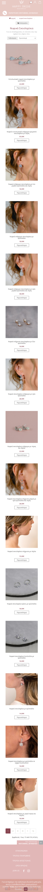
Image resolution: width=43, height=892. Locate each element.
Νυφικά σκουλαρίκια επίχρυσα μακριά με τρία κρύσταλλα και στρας (21, 500)
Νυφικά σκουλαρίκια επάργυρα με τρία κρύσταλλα (21, 395)
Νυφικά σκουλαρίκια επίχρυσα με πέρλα (22, 551)
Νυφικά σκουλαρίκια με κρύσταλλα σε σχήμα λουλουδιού (21, 762)
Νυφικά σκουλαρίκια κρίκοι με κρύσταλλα (21, 604)
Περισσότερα (22, 88)
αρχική (12, 18)
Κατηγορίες (22, 23)
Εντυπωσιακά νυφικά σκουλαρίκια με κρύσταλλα (22, 80)
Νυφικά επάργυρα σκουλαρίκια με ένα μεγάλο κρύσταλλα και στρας (21, 185)
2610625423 (33, 13)
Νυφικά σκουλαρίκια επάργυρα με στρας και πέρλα (22, 447)
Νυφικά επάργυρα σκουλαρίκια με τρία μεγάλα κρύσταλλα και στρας (21, 290)
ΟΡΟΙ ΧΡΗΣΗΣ (21, 865)
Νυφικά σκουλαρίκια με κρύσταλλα (21, 709)
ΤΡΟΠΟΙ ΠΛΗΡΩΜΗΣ (21, 856)
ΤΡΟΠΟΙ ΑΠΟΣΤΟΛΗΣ (21, 861)
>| (33, 831)
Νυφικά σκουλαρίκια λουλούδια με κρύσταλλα (21, 657)
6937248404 (23, 13)
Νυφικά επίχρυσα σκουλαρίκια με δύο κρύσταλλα (21, 342)
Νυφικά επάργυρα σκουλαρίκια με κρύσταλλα (22, 237)
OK (25, 889)
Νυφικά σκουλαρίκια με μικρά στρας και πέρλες (22, 814)
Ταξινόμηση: (12, 38)
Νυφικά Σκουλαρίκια (25, 18)
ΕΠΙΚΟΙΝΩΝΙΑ (21, 851)
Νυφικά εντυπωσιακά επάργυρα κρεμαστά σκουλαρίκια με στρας (21, 132)
